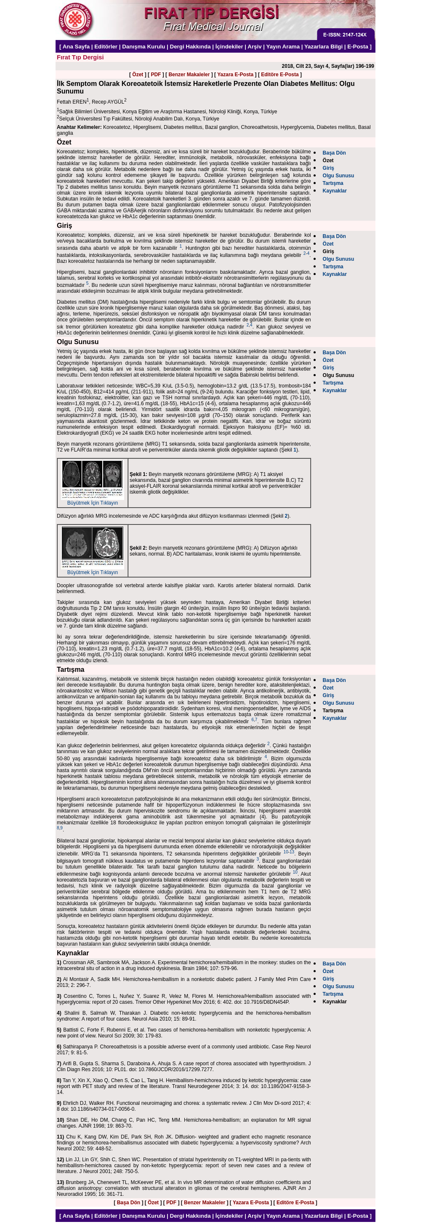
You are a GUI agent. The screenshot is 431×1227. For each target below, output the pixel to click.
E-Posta (357, 46)
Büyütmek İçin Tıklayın (92, 500)
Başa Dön (128, 1203)
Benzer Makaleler (189, 75)
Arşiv (254, 46)
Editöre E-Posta (279, 75)
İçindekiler (229, 46)
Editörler (105, 46)
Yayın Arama (283, 46)
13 (292, 852)
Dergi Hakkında (190, 46)
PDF (156, 75)
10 (286, 852)
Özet (137, 75)
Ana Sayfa (76, 46)
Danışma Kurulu (143, 46)
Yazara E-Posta (235, 75)
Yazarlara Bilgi (323, 46)
